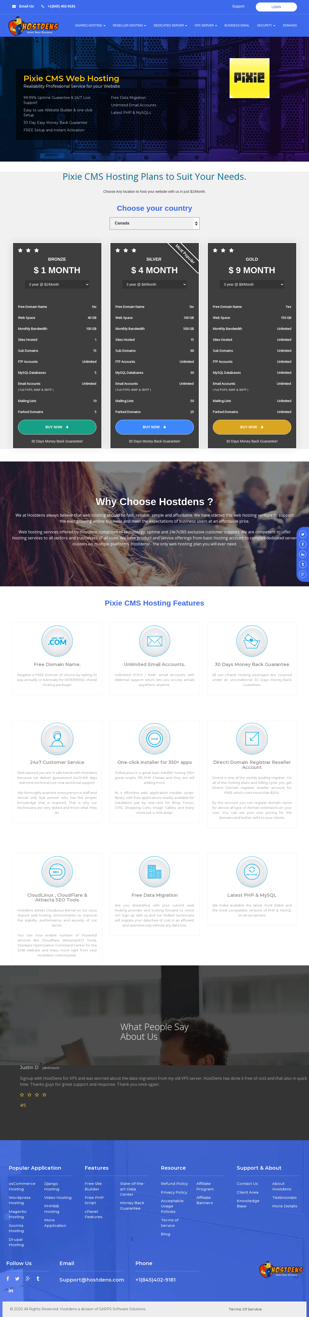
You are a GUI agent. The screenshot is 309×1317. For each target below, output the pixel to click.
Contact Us (247, 1183)
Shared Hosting (90, 25)
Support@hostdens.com (91, 1280)
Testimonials (284, 1197)
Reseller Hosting (129, 25)
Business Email (237, 25)
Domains (290, 25)
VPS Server (206, 25)
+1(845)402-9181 (155, 1280)
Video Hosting (58, 1197)
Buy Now (57, 427)
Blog (165, 1234)
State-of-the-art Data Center (132, 1189)
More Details (284, 1206)
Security (266, 25)
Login (276, 7)
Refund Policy (174, 1183)
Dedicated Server (170, 25)
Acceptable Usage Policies (172, 1206)
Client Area (247, 1192)
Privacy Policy (174, 1192)
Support (238, 6)
